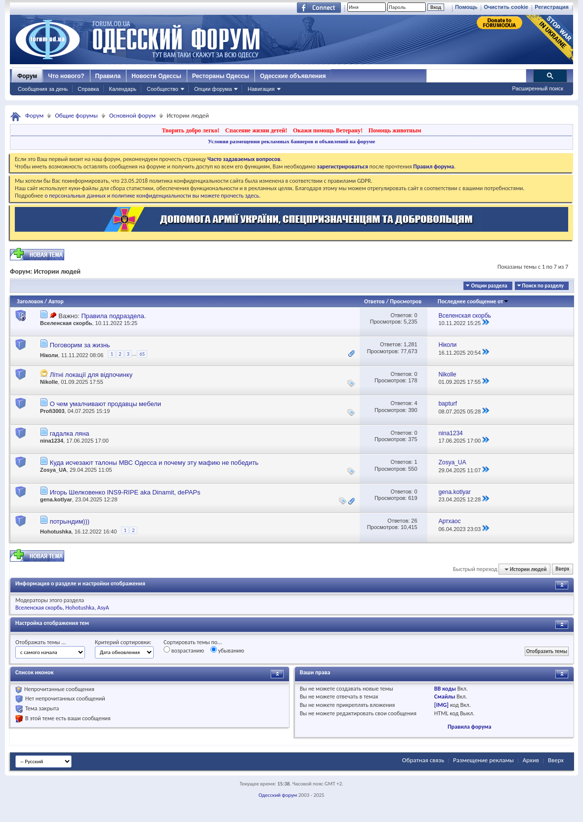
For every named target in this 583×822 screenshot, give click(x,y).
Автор (56, 301)
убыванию (227, 650)
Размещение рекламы (483, 760)
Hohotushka (56, 531)
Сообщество (162, 89)
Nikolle (49, 382)
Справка (88, 89)
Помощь (466, 7)
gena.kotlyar (56, 499)
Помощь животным (395, 130)
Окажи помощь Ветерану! (328, 130)
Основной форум (132, 115)
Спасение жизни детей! (256, 130)
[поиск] (475, 76)
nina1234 (51, 441)
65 (142, 354)
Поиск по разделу (543, 286)
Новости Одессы (156, 76)
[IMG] (441, 704)
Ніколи (49, 356)
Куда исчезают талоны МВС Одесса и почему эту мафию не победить (154, 462)
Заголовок (30, 301)
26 (414, 521)
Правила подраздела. (113, 316)
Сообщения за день (43, 89)
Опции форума (213, 89)
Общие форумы (76, 115)
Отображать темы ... (40, 642)
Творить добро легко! (190, 130)
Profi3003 (52, 411)
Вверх (562, 569)
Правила (108, 76)
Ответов (374, 301)
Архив (531, 760)
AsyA (103, 607)
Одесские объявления (293, 76)
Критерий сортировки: (123, 642)
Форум (27, 76)
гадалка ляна (69, 433)
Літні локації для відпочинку (91, 374)
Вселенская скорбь (66, 323)
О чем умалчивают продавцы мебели (105, 404)
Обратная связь (423, 760)
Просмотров (405, 301)
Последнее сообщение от (473, 301)
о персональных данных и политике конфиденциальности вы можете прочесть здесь (151, 195)
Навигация (261, 89)
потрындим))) (69, 521)
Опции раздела (489, 286)
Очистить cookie (506, 7)
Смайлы (444, 696)
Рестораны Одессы (221, 76)
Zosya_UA (53, 470)
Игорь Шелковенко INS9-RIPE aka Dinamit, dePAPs (125, 492)
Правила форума (469, 726)
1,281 (410, 344)
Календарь (122, 89)
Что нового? (66, 76)
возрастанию (184, 650)
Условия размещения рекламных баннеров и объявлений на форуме (291, 141)
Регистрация (552, 7)
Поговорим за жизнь (80, 345)
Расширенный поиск (537, 88)
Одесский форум (277, 795)
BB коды (445, 688)
